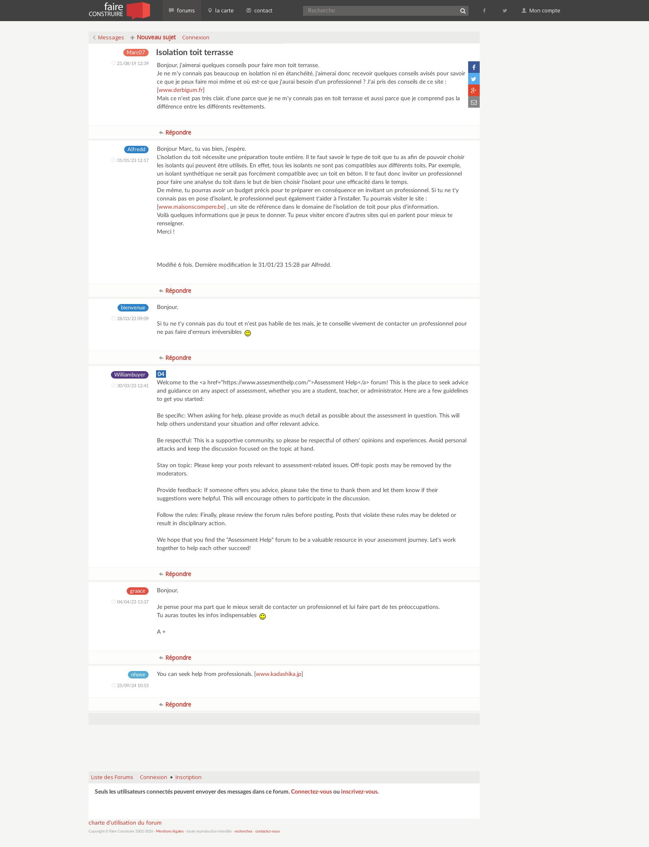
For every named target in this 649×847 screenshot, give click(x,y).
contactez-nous (267, 831)
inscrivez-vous (359, 792)
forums (182, 10)
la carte (220, 10)
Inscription (188, 777)
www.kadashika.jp (278, 674)
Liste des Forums (112, 777)
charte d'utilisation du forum (125, 823)
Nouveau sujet (153, 37)
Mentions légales (170, 831)
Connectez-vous (311, 792)
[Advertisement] (284, 744)
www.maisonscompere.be (191, 207)
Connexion (195, 37)
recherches (243, 831)
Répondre (175, 132)
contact (259, 10)
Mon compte (541, 10)
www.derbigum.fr (181, 90)
